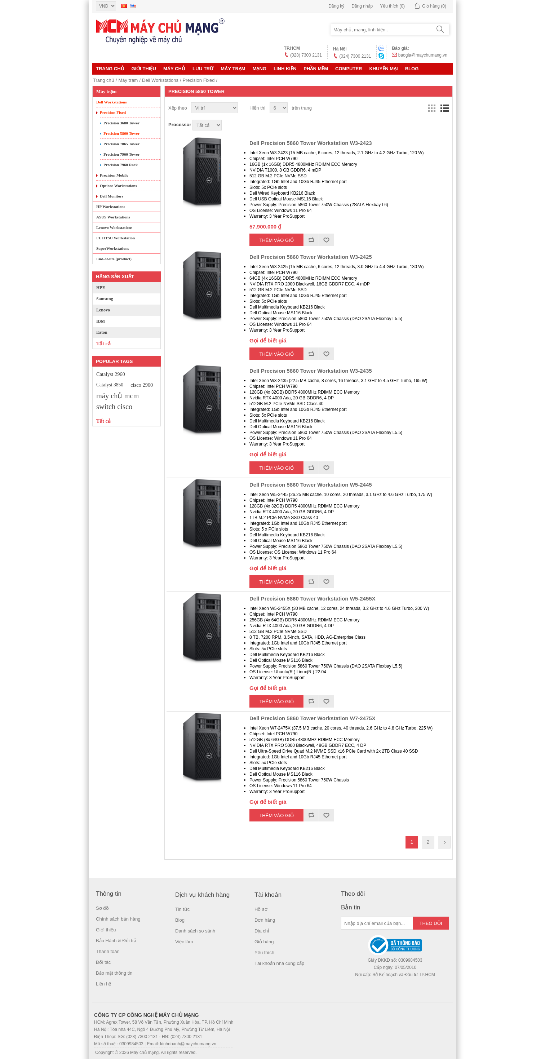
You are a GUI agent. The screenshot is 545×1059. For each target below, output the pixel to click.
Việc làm (184, 941)
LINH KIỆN (285, 68)
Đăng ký (336, 6)
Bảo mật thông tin (114, 973)
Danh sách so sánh (195, 931)
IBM (100, 321)
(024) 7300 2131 (355, 56)
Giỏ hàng (264, 941)
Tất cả (103, 343)
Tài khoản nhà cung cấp (279, 963)
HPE (100, 287)
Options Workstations (118, 185)
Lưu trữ (202, 68)
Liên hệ (103, 984)
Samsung (104, 298)
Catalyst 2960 (110, 374)
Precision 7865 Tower (121, 144)
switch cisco (114, 407)
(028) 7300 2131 (306, 55)
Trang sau (444, 842)
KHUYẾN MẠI (383, 68)
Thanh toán (108, 951)
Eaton (101, 332)
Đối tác (103, 962)
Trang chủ (110, 68)
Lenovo (103, 310)
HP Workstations (110, 206)
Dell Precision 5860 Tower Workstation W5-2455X (312, 598)
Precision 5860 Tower (121, 133)
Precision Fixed (199, 80)
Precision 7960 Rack (120, 165)
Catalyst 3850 (109, 384)
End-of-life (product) (114, 259)
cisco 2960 (141, 385)
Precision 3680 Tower (121, 123)
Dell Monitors (111, 196)
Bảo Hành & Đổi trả (116, 940)
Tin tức (182, 909)
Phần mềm (315, 68)
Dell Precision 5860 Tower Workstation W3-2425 (310, 257)
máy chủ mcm (117, 396)
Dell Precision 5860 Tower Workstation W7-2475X (312, 718)
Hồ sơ (260, 909)
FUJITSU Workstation (115, 238)
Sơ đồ (102, 908)
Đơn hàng (264, 920)
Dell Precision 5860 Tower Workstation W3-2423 (310, 143)
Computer (348, 68)
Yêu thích (264, 952)
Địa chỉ (261, 931)
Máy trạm (233, 68)
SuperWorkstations (112, 248)
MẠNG (259, 68)
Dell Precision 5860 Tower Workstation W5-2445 (310, 485)
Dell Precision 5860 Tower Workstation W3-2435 (310, 371)
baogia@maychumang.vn (422, 55)
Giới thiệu (144, 68)
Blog (412, 68)
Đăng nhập (362, 6)
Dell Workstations (160, 80)
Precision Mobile (114, 175)
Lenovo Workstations (114, 227)
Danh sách (444, 108)
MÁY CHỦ (174, 68)
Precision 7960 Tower (121, 154)
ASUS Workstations (113, 217)
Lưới (431, 108)
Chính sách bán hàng (118, 919)
